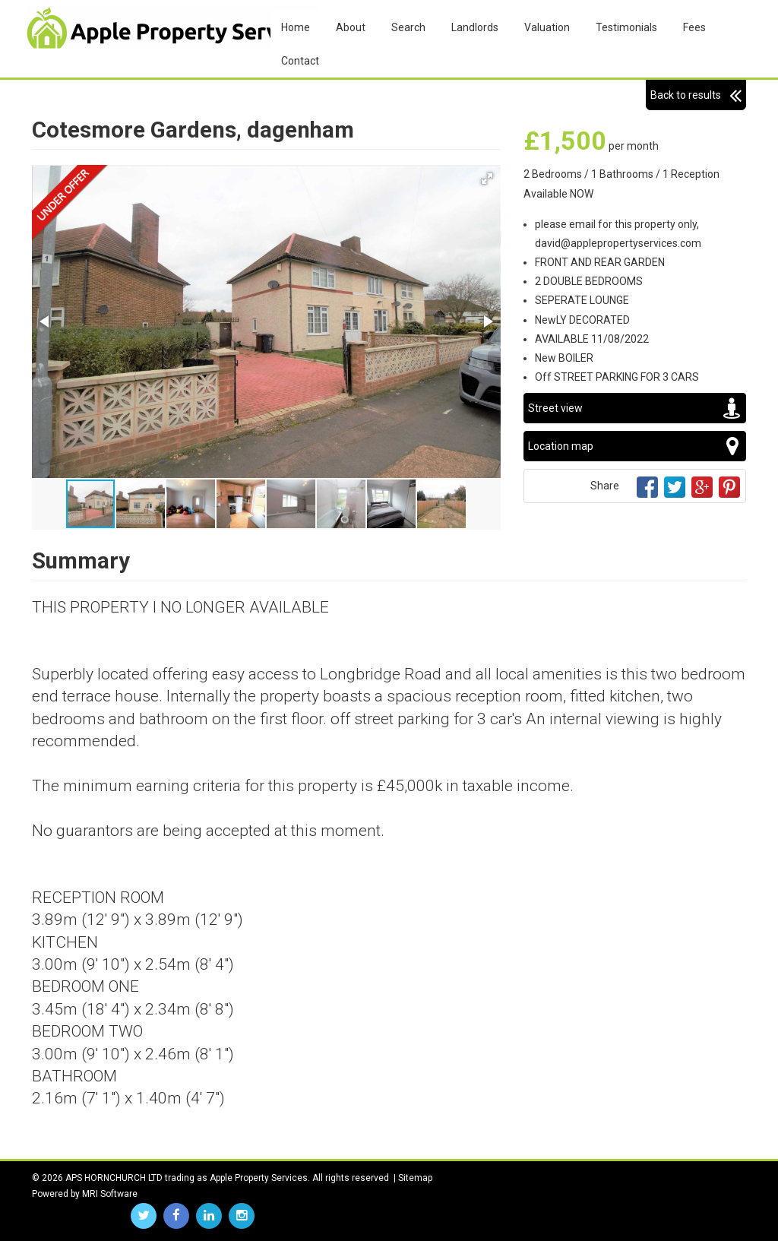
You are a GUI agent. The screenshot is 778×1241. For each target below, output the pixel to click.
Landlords (474, 27)
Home (295, 27)
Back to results (696, 95)
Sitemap (415, 1178)
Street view (635, 408)
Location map (635, 446)
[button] (487, 178)
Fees (694, 27)
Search (408, 27)
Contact (300, 61)
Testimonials (626, 27)
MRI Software (110, 1194)
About (350, 27)
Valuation (547, 27)
